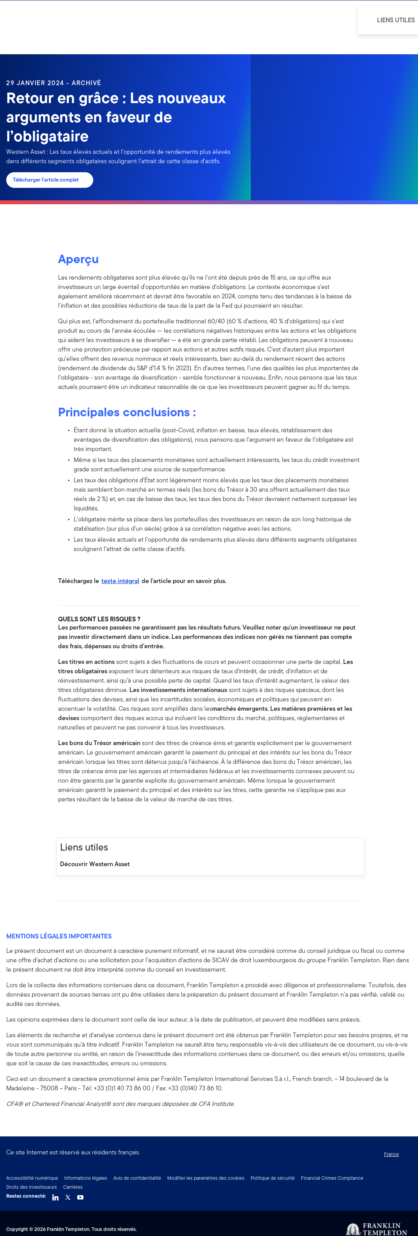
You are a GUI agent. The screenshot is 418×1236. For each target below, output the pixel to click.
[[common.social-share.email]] (102, 820)
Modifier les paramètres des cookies (205, 1178)
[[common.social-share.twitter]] (89, 820)
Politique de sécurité (273, 1178)
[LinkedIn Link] (55, 1195)
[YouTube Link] (80, 1195)
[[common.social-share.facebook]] (64, 820)
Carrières (73, 1187)
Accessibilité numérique (32, 1178)
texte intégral (120, 580)
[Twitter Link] (68, 1195)
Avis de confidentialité (137, 1178)
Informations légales (85, 1178)
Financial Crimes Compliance (332, 1178)
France (391, 1154)
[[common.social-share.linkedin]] (77, 820)
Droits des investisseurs (31, 1187)
